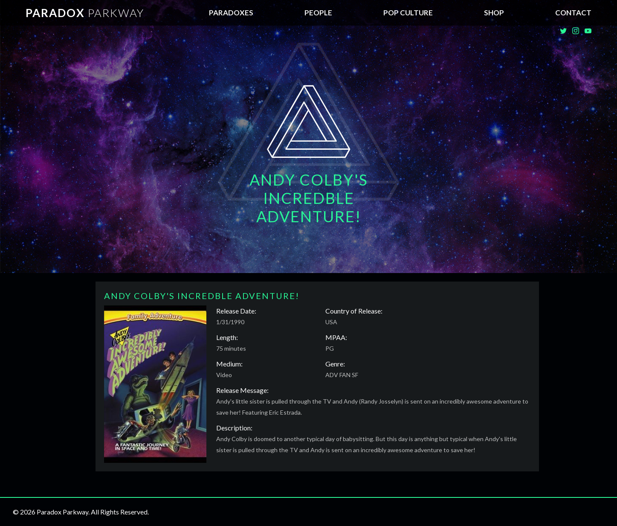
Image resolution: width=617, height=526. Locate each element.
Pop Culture (408, 12)
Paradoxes (231, 12)
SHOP (494, 12)
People (318, 12)
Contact (573, 12)
